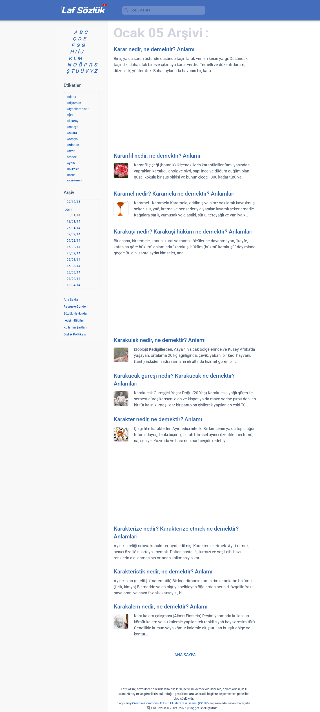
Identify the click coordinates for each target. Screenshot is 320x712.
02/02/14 (73, 234)
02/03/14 (73, 259)
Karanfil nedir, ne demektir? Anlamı (157, 155)
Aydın (71, 163)
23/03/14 (73, 272)
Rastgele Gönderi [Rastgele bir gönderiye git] (75, 306)
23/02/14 (73, 253)
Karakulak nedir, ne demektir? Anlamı (160, 340)
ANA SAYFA (185, 654)
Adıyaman (74, 103)
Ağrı (70, 115)
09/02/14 (73, 240)
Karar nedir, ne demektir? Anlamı (154, 49)
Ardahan (73, 145)
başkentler (74, 181)
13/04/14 (73, 285)
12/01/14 (73, 221)
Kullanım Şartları (75, 327)
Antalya (72, 139)
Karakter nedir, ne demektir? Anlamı (158, 419)
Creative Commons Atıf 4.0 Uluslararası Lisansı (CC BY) (170, 703)
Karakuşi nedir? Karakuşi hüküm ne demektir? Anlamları (183, 231)
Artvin (71, 151)
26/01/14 (73, 228)
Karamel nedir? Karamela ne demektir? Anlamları (174, 193)
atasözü (72, 157)
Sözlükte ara (140, 10)
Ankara (72, 133)
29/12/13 (73, 201)
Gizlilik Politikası (75, 334)
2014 (68, 210)
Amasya (72, 127)
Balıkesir (73, 169)
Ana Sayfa (71, 299)
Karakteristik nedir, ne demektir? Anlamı (163, 571)
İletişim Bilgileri (74, 320)
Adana (71, 97)
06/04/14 (73, 278)
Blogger (193, 708)
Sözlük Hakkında (75, 313)
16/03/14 (73, 266)
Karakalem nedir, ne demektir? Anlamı (161, 606)
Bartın (71, 175)
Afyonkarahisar (78, 109)
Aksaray (72, 121)
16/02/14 (73, 247)
